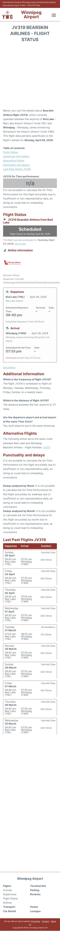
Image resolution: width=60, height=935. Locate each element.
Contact (45, 921)
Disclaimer (35, 921)
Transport (9, 906)
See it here (20, 243)
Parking (34, 890)
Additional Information (16, 156)
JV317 (46, 447)
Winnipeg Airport (31, 14)
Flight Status (10, 152)
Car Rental (9, 911)
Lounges (35, 911)
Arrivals (7, 890)
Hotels (34, 906)
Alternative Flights (13, 160)
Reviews (35, 894)
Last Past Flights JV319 (17, 169)
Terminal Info (38, 885)
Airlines (7, 902)
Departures (9, 894)
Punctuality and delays (16, 164)
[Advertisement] (29, 76)
